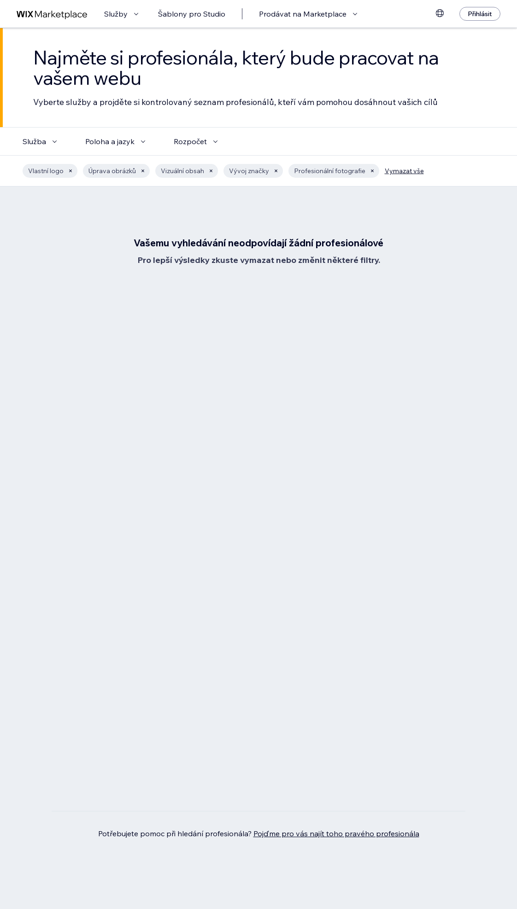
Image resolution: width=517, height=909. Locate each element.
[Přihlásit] (479, 14)
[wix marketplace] (52, 14)
